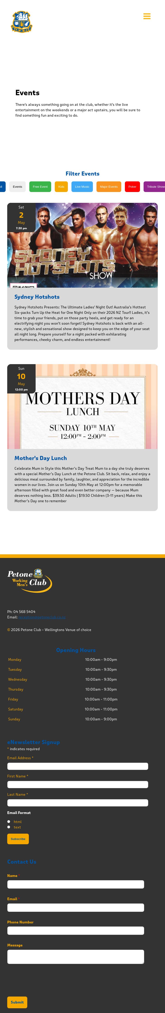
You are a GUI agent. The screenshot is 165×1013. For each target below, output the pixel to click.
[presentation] (41, 989)
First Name (17, 776)
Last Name (17, 794)
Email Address (20, 758)
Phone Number (20, 922)
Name (13, 876)
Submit (17, 1002)
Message (15, 945)
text (17, 827)
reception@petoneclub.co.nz (42, 617)
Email (13, 899)
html (18, 822)
